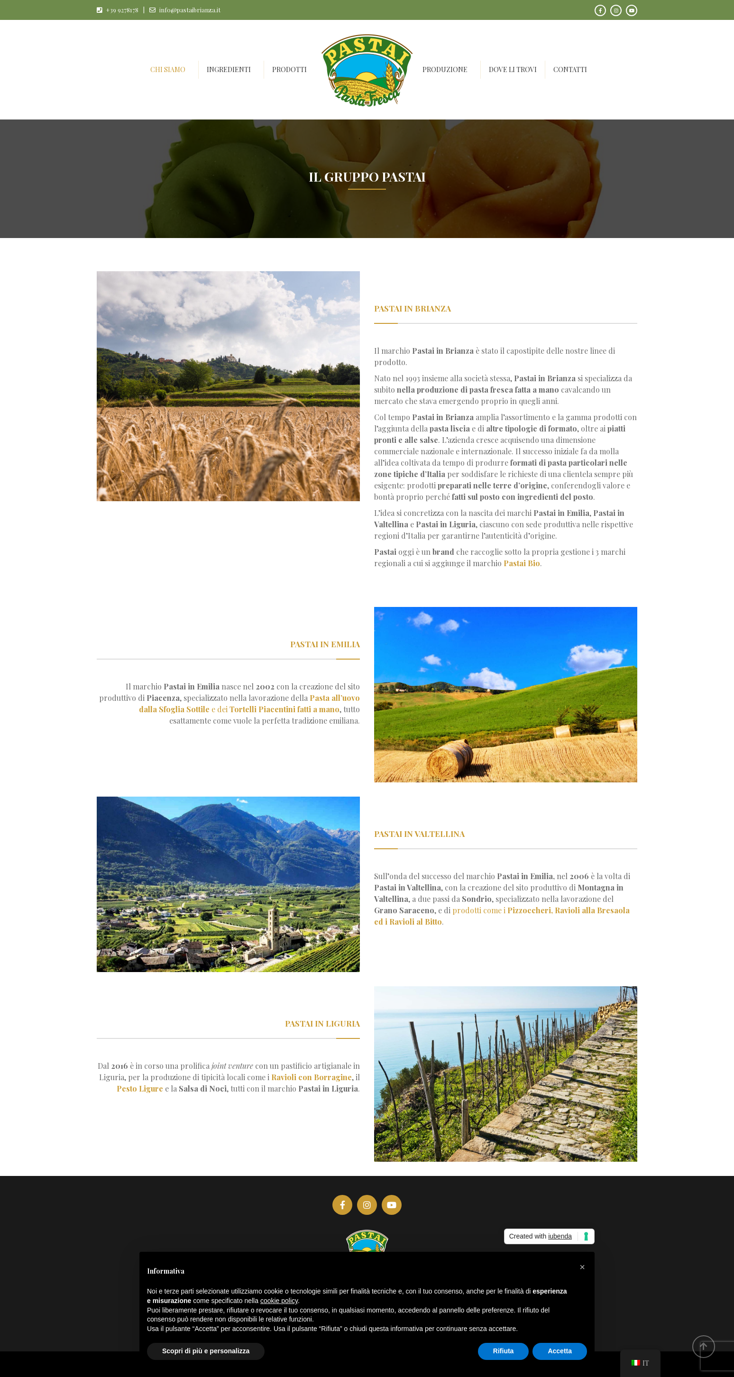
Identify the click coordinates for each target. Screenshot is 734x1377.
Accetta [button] (560, 1351)
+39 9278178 (122, 10)
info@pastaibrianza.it (189, 10)
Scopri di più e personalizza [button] (205, 1351)
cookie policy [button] (279, 1300)
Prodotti (289, 69)
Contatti (570, 69)
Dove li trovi (513, 69)
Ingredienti (229, 69)
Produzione (445, 69)
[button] (582, 1267)
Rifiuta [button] (503, 1351)
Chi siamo (167, 69)
